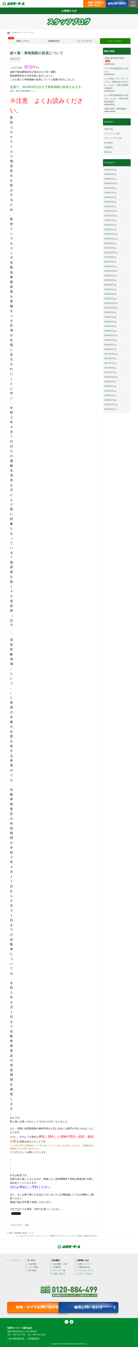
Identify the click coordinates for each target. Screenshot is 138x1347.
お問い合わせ (59, 1274)
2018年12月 (109, 336)
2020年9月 (109, 276)
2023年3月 (109, 230)
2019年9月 (109, 313)
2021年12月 (109, 253)
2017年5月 (109, 368)
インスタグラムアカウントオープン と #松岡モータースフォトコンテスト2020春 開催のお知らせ (56, 1236)
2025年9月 (109, 170)
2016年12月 (109, 377)
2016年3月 (109, 391)
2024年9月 (109, 188)
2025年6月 (109, 174)
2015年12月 (109, 405)
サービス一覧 (59, 1270)
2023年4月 (109, 225)
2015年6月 (109, 409)
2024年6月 (109, 197)
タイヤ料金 (33, 1267)
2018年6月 (109, 345)
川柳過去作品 (54, 41)
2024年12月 (109, 184)
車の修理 (32, 1270)
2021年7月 (109, 262)
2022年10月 (109, 239)
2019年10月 (109, 308)
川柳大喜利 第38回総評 (115, 109)
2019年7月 (109, 317)
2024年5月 (109, 202)
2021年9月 (109, 257)
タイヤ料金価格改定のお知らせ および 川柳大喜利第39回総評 (116, 98)
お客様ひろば (16, 32)
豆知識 (107, 147)
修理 (117, 3)
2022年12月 (109, 234)
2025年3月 (109, 179)
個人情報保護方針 (17, 1338)
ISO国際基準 (33, 1338)
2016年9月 (109, 382)
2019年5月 (109, 326)
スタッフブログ (29, 32)
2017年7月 (109, 363)
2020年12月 (109, 271)
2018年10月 (109, 340)
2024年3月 (109, 207)
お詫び (107, 129)
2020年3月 (109, 299)
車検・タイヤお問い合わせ (37, 1307)
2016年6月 (109, 386)
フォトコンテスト (84, 41)
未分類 (107, 143)
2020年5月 (109, 290)
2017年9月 (109, 359)
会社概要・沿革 (60, 1264)
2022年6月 (109, 244)
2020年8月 (109, 280)
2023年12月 (109, 211)
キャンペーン (110, 134)
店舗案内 (57, 1267)
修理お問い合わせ (100, 1307)
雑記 (26, 1225)
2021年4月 (109, 267)
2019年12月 (109, 303)
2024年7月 (109, 193)
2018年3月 (109, 349)
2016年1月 (109, 400)
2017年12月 (109, 354)
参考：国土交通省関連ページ (23, 91)
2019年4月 (109, 331)
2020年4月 (109, 294)
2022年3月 (109, 248)
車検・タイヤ (94, 4)
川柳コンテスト (19, 40)
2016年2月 (109, 396)
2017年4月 (109, 372)
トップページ (15, 1260)
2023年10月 (109, 216)
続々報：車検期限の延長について (36, 53)
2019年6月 (109, 322)
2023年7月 (109, 220)
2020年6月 (109, 285)
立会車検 (32, 1264)
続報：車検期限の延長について (21, 1233)
